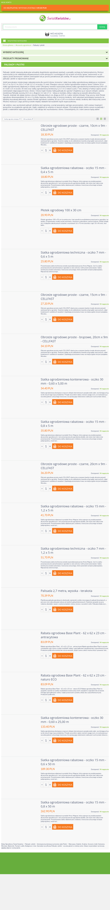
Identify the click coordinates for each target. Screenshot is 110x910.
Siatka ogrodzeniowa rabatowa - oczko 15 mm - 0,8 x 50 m (73, 800)
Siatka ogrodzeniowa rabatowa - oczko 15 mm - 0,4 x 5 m (73, 170)
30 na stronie (28, 119)
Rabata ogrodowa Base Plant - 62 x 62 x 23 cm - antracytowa (73, 632)
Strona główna (8, 45)
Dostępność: (95, 135)
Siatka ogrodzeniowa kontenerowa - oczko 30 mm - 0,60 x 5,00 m (72, 380)
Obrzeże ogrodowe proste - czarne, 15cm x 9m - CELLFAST (74, 296)
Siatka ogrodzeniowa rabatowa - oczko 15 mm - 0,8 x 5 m (73, 422)
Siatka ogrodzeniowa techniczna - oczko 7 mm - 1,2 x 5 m (73, 548)
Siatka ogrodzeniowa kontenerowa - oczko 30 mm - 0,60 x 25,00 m (72, 716)
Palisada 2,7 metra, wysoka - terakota (67, 588)
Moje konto (6, 2)
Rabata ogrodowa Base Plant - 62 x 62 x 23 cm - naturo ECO (73, 674)
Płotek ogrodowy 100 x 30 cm (61, 210)
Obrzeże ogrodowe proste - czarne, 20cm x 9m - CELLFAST (74, 464)
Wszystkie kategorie (15, 40)
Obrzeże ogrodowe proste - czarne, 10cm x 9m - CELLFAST (74, 128)
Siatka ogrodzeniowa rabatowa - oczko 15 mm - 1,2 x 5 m (73, 506)
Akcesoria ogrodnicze (23, 45)
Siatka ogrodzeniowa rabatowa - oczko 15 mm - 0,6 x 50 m (73, 758)
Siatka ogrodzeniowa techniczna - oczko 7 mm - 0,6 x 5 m (73, 254)
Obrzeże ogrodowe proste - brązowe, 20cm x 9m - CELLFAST (74, 338)
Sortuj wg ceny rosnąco (12, 119)
